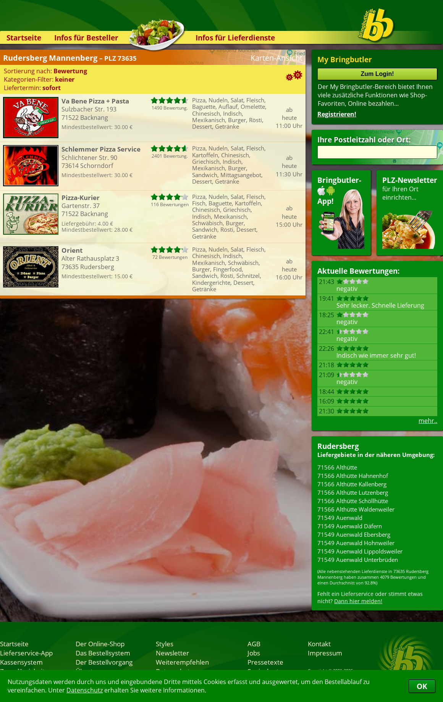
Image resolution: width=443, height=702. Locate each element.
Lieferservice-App (26, 652)
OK (422, 686)
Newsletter (172, 652)
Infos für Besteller (86, 37)
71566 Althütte (337, 467)
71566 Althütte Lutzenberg (352, 492)
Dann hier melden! (358, 601)
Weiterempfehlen (182, 661)
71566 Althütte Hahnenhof (352, 475)
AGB (253, 643)
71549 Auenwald (339, 517)
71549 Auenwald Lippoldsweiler (360, 551)
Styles (164, 643)
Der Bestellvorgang (104, 661)
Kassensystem (21, 661)
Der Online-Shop (100, 643)
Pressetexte (265, 661)
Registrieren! (336, 114)
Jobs (253, 652)
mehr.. (428, 420)
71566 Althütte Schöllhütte (352, 501)
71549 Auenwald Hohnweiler (355, 543)
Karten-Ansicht (276, 58)
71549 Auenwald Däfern (349, 526)
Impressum (325, 652)
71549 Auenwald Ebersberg (353, 534)
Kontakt (319, 643)
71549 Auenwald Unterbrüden (357, 559)
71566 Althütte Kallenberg (351, 484)
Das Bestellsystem (103, 652)
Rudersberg (338, 446)
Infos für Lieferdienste (235, 37)
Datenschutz (84, 690)
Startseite (23, 37)
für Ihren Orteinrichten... (409, 212)
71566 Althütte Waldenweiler (355, 509)
